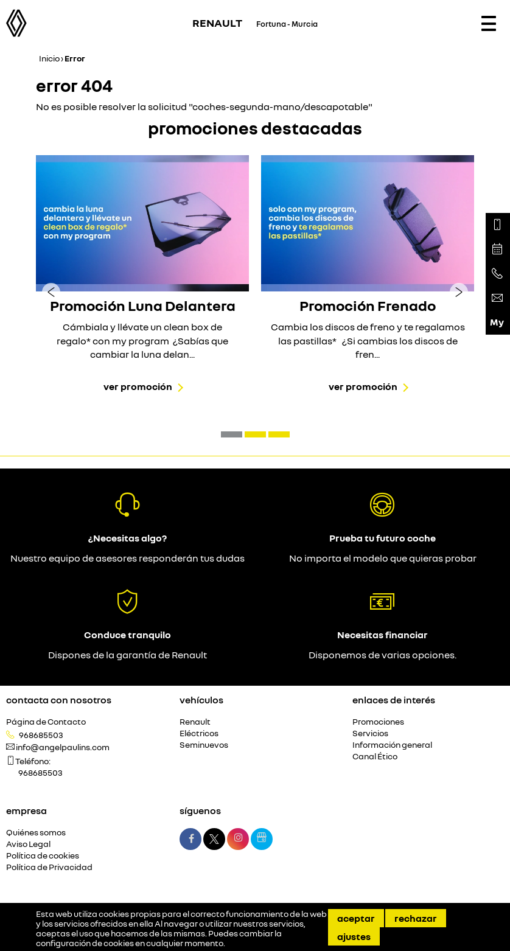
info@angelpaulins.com (63, 747)
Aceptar (356, 918)
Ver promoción (137, 386)
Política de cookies (42, 855)
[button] (231, 434)
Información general (392, 745)
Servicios (370, 733)
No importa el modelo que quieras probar (383, 558)
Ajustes (354, 936)
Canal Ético (374, 756)
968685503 (41, 735)
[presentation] (51, 291)
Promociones (378, 721)
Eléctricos (199, 733)
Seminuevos (204, 745)
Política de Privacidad (49, 867)
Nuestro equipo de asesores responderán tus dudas (127, 558)
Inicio (49, 58)
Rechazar (415, 918)
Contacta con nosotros (58, 700)
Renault (195, 721)
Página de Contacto (46, 721)
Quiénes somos (36, 832)
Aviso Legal (28, 844)
